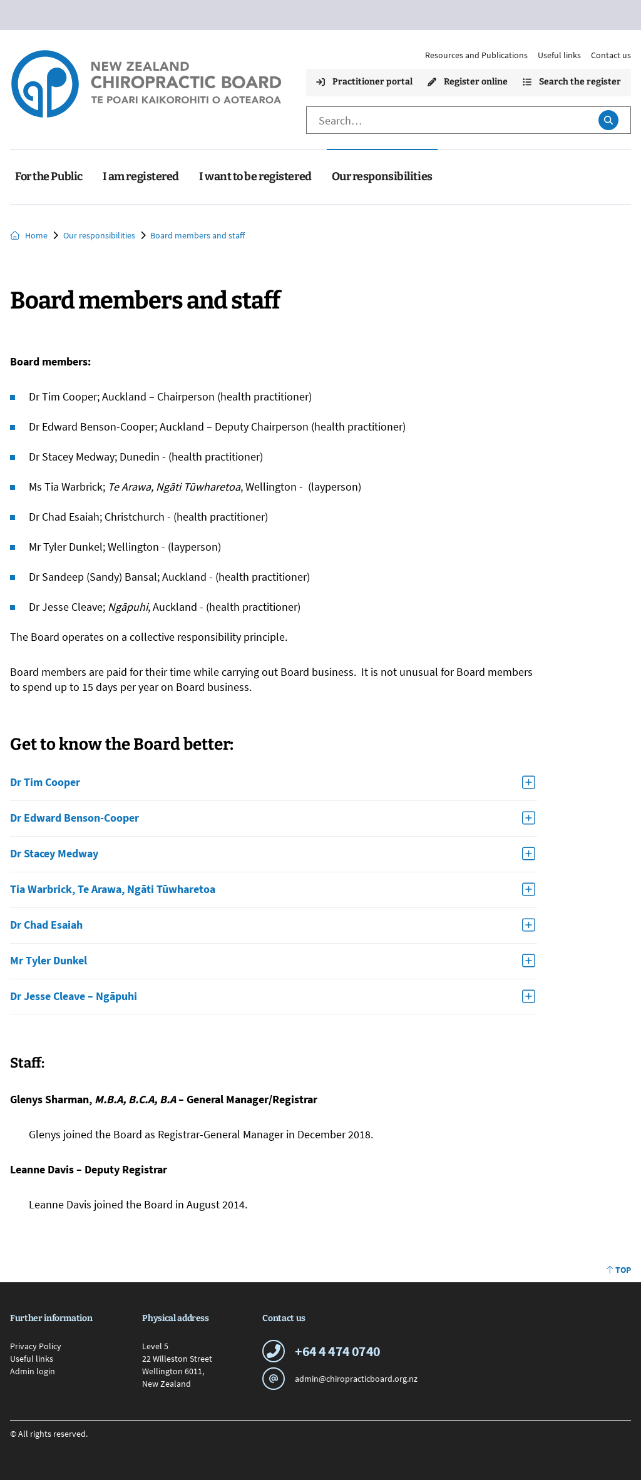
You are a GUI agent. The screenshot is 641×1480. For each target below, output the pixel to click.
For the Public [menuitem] (49, 176)
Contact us (611, 55)
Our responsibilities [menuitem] (382, 176)
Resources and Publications (476, 55)
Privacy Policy (35, 1346)
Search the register (572, 81)
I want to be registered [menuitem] (255, 176)
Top (619, 1269)
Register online (468, 81)
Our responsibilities (99, 235)
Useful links (559, 55)
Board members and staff (197, 235)
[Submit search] (608, 120)
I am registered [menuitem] (141, 176)
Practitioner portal (364, 81)
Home (29, 235)
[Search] (446, 120)
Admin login (32, 1371)
